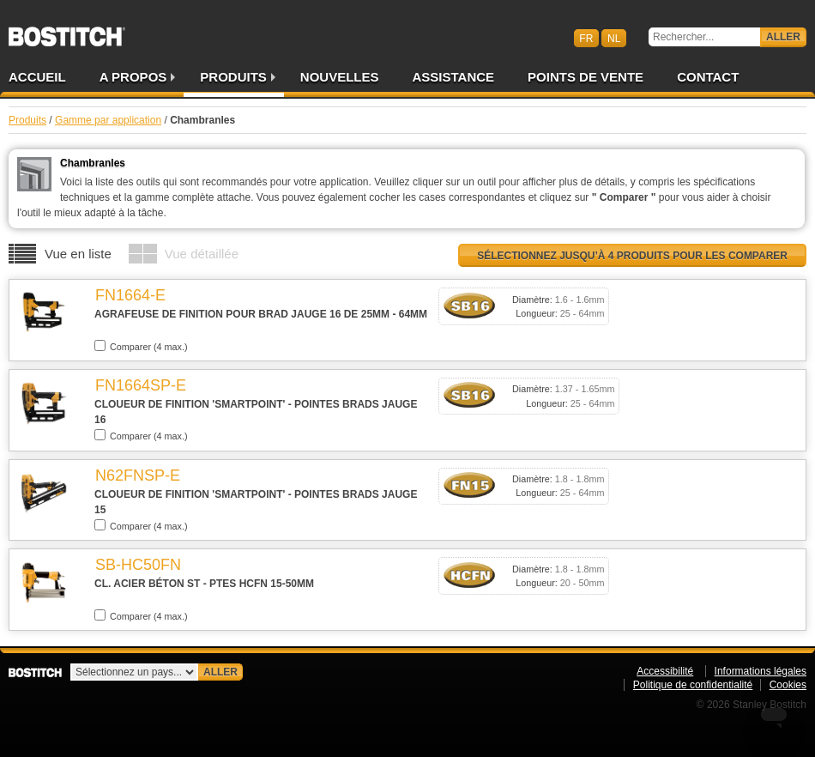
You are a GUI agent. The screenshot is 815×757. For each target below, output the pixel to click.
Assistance (454, 77)
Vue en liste (78, 253)
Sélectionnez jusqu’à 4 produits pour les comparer (632, 256)
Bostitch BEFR (67, 30)
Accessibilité (665, 671)
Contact (708, 77)
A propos (133, 77)
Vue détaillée (201, 253)
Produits (233, 77)
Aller (783, 37)
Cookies (788, 685)
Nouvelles (339, 77)
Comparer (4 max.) (141, 346)
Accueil (37, 77)
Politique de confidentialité (692, 685)
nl (613, 38)
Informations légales (760, 671)
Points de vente (585, 77)
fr (586, 38)
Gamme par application (108, 120)
